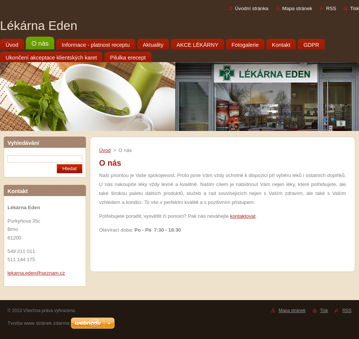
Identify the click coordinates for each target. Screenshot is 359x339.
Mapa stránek (297, 8)
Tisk (354, 8)
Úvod (105, 150)
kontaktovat (242, 216)
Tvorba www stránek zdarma (38, 323)
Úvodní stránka (251, 8)
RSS (331, 8)
